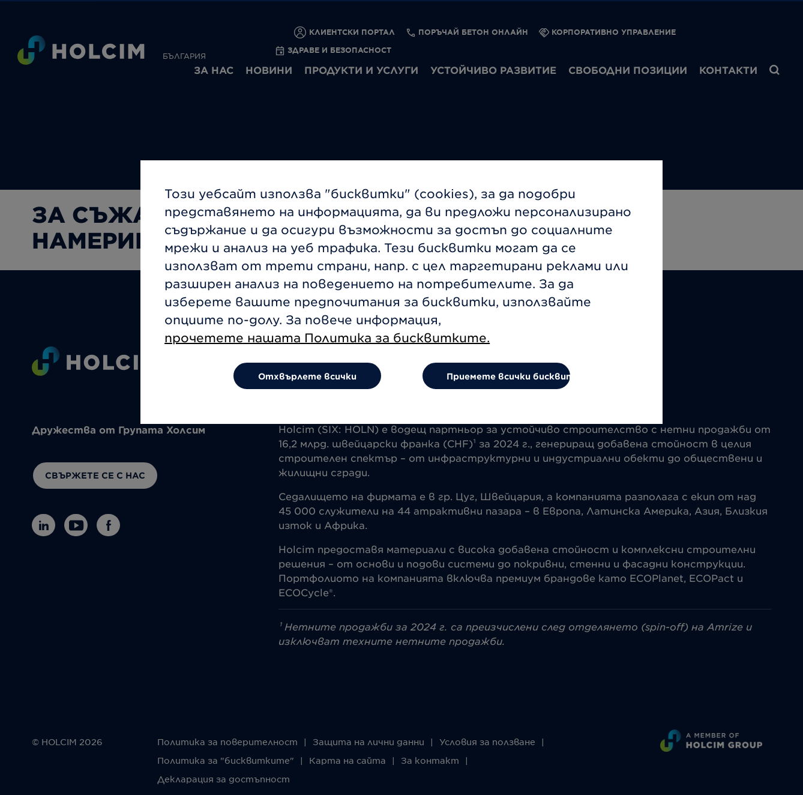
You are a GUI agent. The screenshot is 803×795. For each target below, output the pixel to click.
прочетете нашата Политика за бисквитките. (327, 346)
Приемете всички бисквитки (509, 385)
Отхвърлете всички (307, 385)
